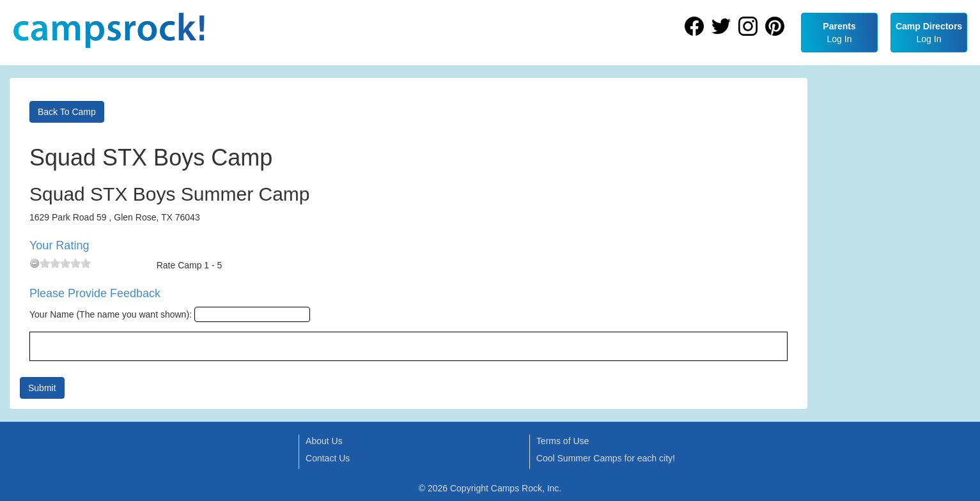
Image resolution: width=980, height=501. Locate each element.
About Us (324, 441)
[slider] (65, 263)
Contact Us (328, 458)
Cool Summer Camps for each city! (605, 458)
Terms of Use (562, 441)
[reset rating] (34, 263)
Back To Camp (67, 112)
